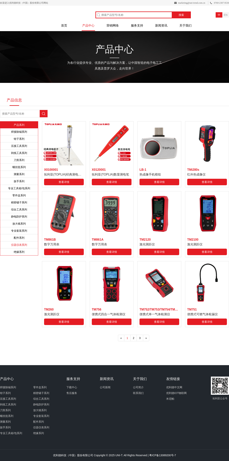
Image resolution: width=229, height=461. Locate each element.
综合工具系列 (19, 209)
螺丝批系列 (19, 167)
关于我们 (185, 25)
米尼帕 (170, 398)
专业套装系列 (19, 230)
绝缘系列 (19, 251)
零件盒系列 (19, 195)
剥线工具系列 (19, 152)
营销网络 (112, 25)
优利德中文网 (174, 387)
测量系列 (19, 174)
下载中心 (71, 387)
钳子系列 (19, 138)
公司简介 (138, 387)
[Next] (146, 338)
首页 (64, 25)
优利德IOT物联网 (176, 393)
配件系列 (19, 237)
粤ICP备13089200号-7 (162, 455)
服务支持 (137, 25)
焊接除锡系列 (19, 131)
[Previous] (121, 338)
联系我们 (138, 393)
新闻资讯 (161, 25)
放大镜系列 (19, 223)
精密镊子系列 (19, 202)
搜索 (181, 14)
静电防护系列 (19, 216)
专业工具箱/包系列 (19, 188)
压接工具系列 (19, 145)
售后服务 (71, 393)
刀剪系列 (19, 160)
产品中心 (88, 25)
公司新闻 (105, 387)
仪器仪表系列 (19, 244)
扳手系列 (19, 181)
